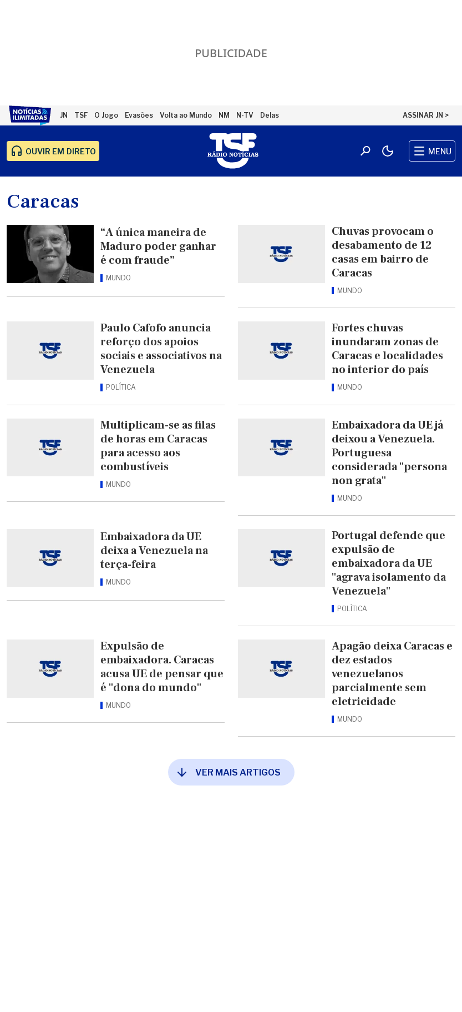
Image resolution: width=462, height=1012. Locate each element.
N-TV (244, 115)
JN (64, 115)
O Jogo (106, 115)
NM (224, 115)
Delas (269, 115)
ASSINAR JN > (426, 115)
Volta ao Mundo (186, 115)
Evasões (139, 115)
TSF (81, 115)
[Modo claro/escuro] (388, 151)
